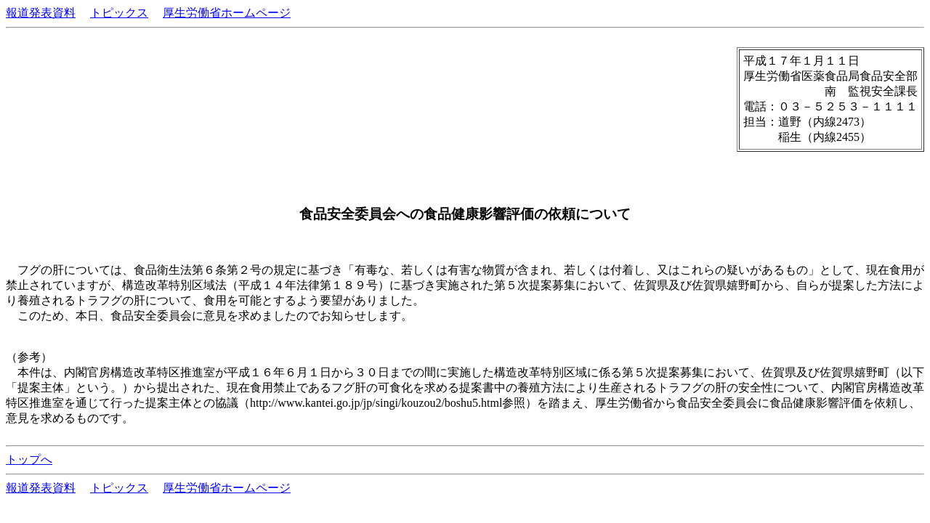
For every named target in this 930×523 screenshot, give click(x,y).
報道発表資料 (41, 13)
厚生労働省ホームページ (227, 13)
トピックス (119, 13)
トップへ (29, 459)
